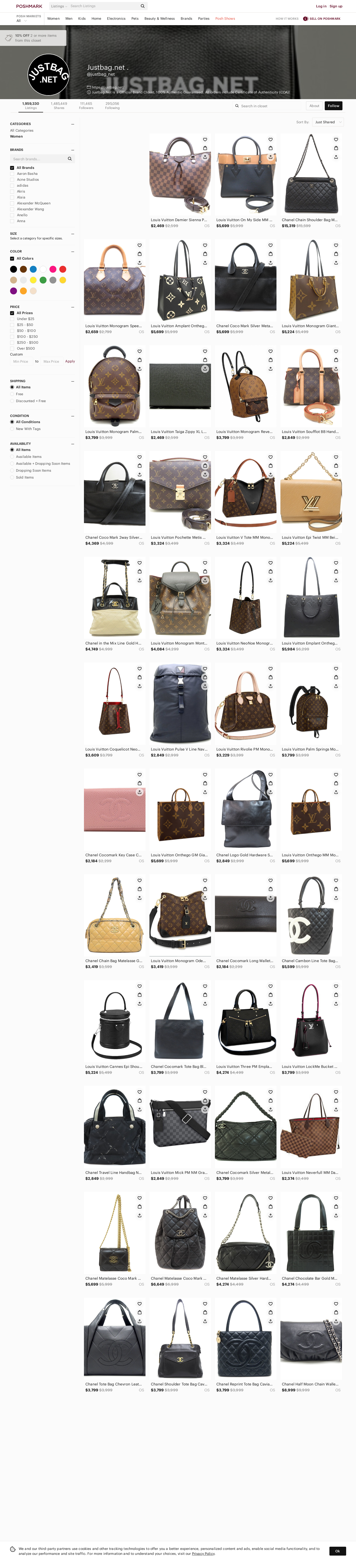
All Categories (21, 130)
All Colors (21, 258)
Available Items (26, 456)
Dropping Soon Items (30, 470)
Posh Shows (225, 18)
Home (96, 18)
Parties (204, 18)
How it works (287, 18)
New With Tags (25, 429)
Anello (18, 215)
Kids (82, 18)
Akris (17, 191)
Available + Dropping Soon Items (40, 463)
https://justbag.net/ (108, 87)
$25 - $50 (21, 325)
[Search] (104, 6)
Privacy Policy (203, 1553)
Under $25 (22, 319)
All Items (20, 387)
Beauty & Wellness (160, 18)
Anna (17, 221)
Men (68, 18)
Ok (337, 1551)
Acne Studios (24, 179)
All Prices (21, 313)
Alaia (17, 197)
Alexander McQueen (30, 203)
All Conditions (25, 422)
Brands (186, 18)
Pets (135, 18)
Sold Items (22, 477)
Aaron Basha (24, 173)
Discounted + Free (28, 401)
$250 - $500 (24, 342)
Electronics (116, 18)
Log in (321, 6)
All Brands (22, 167)
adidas (19, 185)
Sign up (336, 6)
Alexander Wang (27, 209)
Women (53, 18)
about (314, 106)
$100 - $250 (24, 336)
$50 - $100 (23, 330)
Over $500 (22, 348)
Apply (70, 361)
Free (16, 394)
